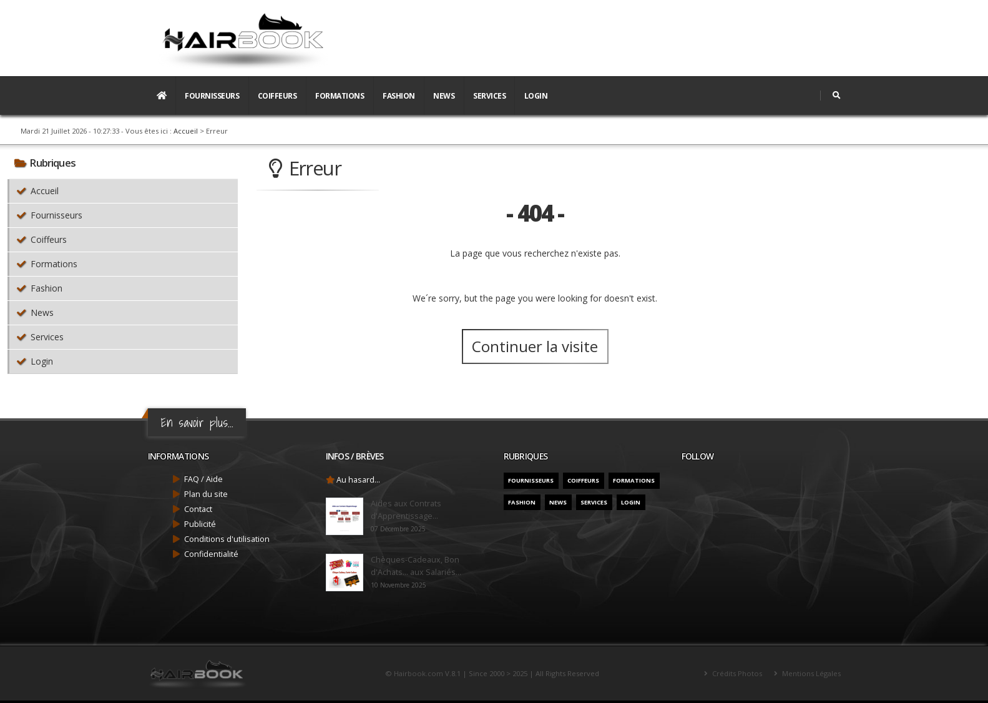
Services (489, 96)
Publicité (200, 524)
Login (536, 96)
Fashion (399, 96)
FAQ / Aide (203, 479)
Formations (339, 96)
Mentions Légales (810, 673)
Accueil (186, 130)
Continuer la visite (535, 346)
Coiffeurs (277, 96)
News (443, 96)
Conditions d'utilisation (227, 539)
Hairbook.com (418, 673)
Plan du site (206, 494)
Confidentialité (211, 554)
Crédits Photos (736, 673)
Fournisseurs (212, 96)
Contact (198, 509)
